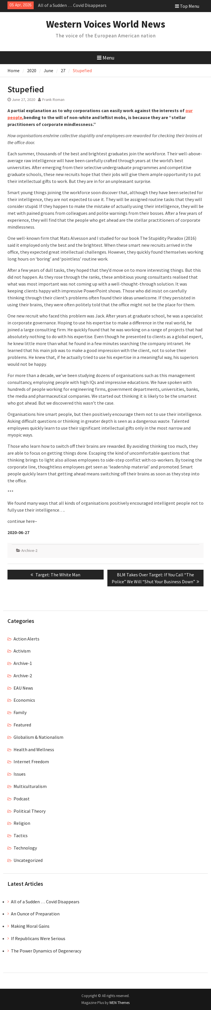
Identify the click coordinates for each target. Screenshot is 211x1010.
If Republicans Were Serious (38, 938)
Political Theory (29, 811)
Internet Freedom (31, 761)
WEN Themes (119, 1002)
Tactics (21, 835)
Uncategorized (28, 860)
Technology (25, 848)
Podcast (22, 799)
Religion (22, 823)
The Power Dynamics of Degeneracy (46, 951)
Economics (24, 700)
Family (20, 712)
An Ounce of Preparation (35, 914)
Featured (22, 725)
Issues (20, 774)
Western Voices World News (105, 24)
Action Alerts (26, 639)
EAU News (23, 688)
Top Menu (187, 6)
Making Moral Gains (30, 926)
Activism (22, 651)
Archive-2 (29, 550)
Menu (105, 57)
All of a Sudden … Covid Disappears (72, 5)
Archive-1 (23, 663)
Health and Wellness (34, 749)
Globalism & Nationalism (38, 737)
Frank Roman (53, 99)
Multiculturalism (30, 786)
